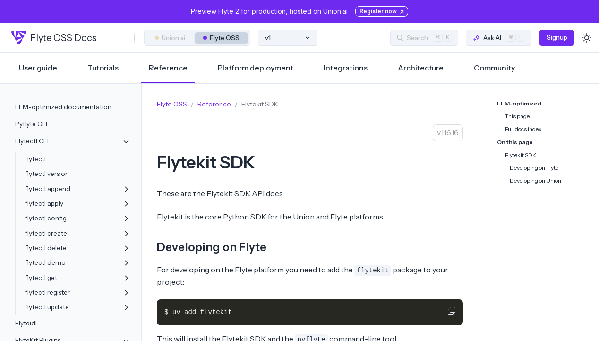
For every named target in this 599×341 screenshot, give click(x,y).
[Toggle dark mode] (586, 37)
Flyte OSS (221, 38)
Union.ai (170, 38)
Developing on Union (535, 180)
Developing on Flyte (211, 247)
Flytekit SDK (520, 154)
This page (517, 116)
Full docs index (523, 128)
